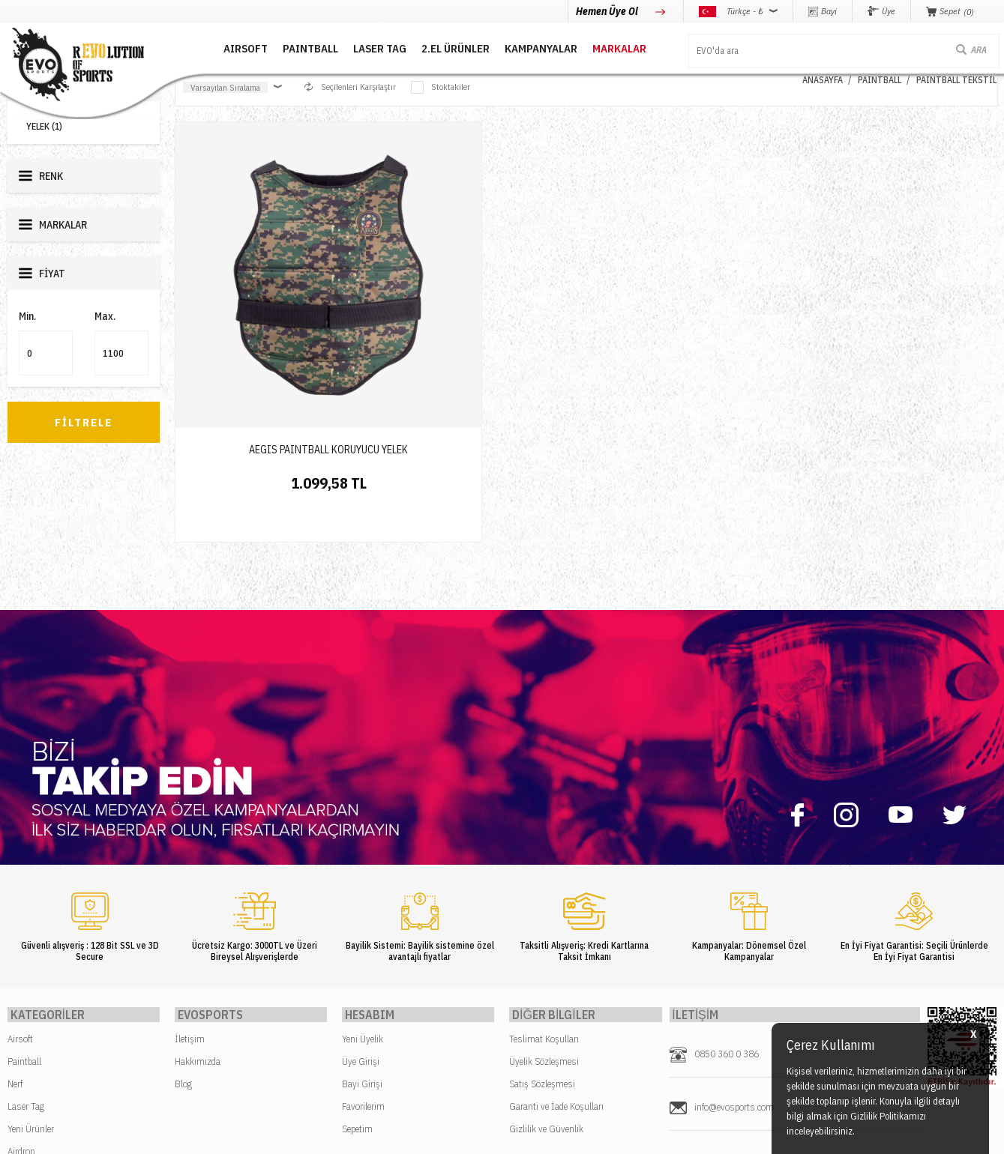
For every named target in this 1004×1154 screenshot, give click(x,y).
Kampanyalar (514, 46)
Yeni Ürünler (30, 978)
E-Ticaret (465, 1135)
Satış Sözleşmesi (542, 933)
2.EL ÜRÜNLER (429, 46)
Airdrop (20, 1000)
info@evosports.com (734, 956)
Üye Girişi (360, 910)
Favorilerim (363, 955)
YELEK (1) (44, 126)
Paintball (24, 910)
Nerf (14, 933)
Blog (183, 933)
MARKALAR (593, 46)
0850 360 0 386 (726, 903)
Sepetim (357, 978)
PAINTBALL (284, 46)
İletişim (190, 888)
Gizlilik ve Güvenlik (546, 978)
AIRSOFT (219, 46)
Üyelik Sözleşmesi (544, 910)
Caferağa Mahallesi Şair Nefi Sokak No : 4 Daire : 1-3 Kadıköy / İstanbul (793, 1017)
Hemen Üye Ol (608, 11)
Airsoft (20, 888)
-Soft (434, 1135)
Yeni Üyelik (362, 888)
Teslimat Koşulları (544, 888)
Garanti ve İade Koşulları (556, 955)
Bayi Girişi (362, 933)
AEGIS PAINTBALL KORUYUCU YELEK (272, 338)
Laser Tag (25, 955)
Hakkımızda (197, 910)
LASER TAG (353, 46)
